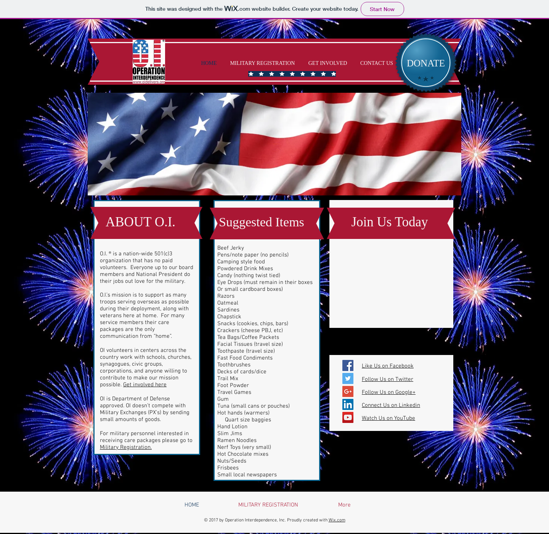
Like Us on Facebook (388, 366)
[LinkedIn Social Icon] (347, 404)
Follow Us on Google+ (389, 392)
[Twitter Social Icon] (347, 378)
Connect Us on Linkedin (391, 405)
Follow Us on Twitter (387, 379)
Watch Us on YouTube (388, 418)
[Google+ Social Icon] (347, 391)
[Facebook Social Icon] (347, 365)
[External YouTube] (391, 281)
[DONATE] (426, 63)
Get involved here (145, 384)
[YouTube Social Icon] (347, 417)
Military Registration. (126, 447)
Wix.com (337, 520)
